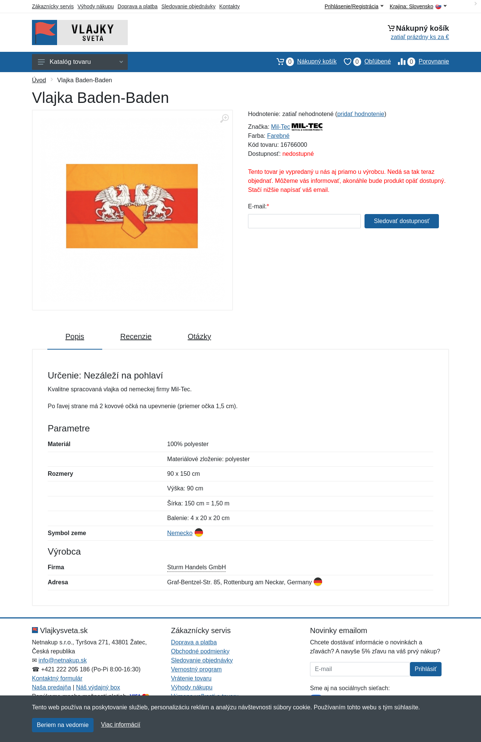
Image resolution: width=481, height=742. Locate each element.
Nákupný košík (303, 61)
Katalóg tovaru (80, 61)
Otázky (199, 336)
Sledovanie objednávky (188, 6)
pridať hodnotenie (360, 114)
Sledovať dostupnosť (402, 221)
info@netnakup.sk (62, 660)
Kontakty (229, 6)
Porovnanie (420, 61)
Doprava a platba (138, 6)
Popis (74, 336)
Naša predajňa (51, 687)
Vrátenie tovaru (191, 678)
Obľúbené (364, 61)
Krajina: (418, 6)
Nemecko (180, 533)
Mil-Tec (280, 127)
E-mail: (257, 206)
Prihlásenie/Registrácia (354, 6)
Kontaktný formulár (57, 678)
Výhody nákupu (95, 6)
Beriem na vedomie (63, 725)
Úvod (39, 80)
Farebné (278, 136)
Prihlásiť (426, 669)
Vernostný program (196, 669)
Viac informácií (121, 724)
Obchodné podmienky (200, 651)
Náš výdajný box (98, 687)
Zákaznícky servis (53, 6)
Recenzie (135, 336)
